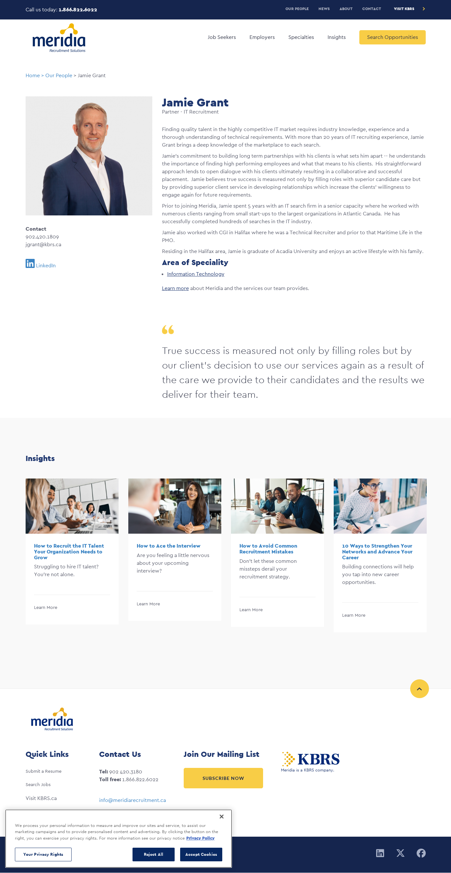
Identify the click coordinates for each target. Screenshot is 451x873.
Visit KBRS (404, 8)
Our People (297, 8)
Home (33, 75)
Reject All (153, 854)
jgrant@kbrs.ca (43, 244)
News (324, 8)
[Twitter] (400, 853)
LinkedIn (46, 265)
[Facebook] (421, 853)
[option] (72, 555)
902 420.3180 (125, 771)
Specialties (301, 37)
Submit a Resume (44, 771)
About (346, 8)
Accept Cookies (201, 854)
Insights (337, 37)
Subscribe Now (223, 778)
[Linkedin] (380, 853)
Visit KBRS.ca (41, 798)
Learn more (175, 288)
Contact (371, 8)
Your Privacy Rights (43, 854)
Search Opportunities (392, 37)
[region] (118, 838)
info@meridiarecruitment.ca (132, 800)
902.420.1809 (42, 236)
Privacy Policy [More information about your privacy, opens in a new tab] (200, 838)
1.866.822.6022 (78, 9)
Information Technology (196, 274)
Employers (262, 37)
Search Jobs (38, 784)
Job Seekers (222, 37)
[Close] (221, 816)
